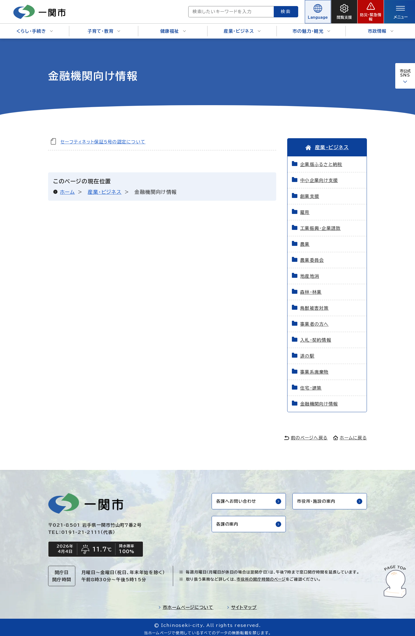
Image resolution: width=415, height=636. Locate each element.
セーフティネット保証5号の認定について (102, 138)
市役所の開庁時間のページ (261, 576)
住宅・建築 (311, 384)
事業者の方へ (314, 320)
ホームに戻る (350, 434)
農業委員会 (312, 256)
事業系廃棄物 (314, 368)
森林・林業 (311, 288)
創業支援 (309, 193)
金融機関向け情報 (319, 400)
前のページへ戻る (306, 434)
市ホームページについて (186, 604)
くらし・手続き (34, 27)
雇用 (305, 208)
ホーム (67, 188)
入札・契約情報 (315, 336)
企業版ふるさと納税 (321, 161)
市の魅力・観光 (311, 27)
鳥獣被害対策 (314, 304)
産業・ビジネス (242, 27)
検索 (266, 9)
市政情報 (380, 27)
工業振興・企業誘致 (320, 224)
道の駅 (307, 352)
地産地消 (309, 272)
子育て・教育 (103, 27)
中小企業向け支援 (319, 177)
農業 (305, 240)
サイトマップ (242, 604)
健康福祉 (173, 27)
